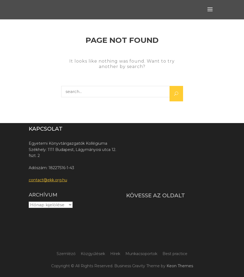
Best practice (174, 253)
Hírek (115, 253)
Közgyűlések (93, 253)
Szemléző (66, 253)
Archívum (43, 195)
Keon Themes (180, 265)
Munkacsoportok (141, 253)
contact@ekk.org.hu (48, 180)
